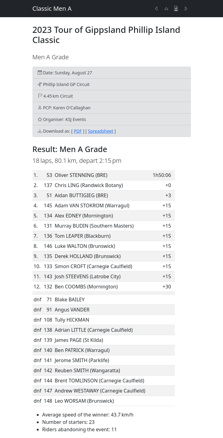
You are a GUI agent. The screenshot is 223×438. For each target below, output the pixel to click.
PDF (78, 131)
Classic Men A (52, 8)
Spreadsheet (100, 131)
